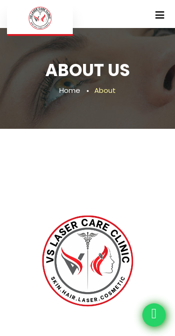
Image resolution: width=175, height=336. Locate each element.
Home (69, 90)
